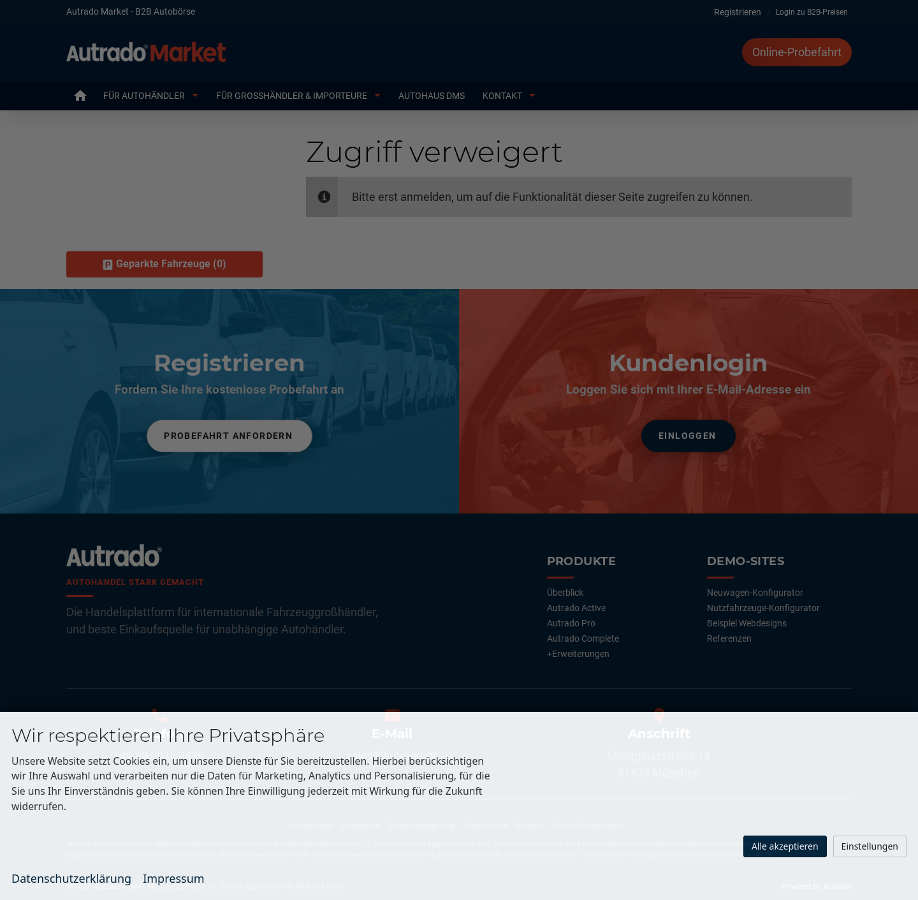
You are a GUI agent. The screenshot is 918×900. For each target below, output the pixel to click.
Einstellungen (869, 846)
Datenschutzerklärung (71, 878)
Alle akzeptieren (785, 846)
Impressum (173, 878)
